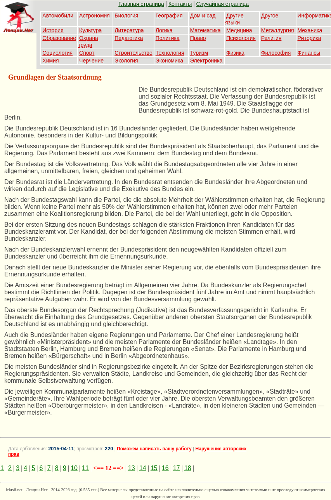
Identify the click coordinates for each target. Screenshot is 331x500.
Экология (126, 60)
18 (187, 468)
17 (176, 468)
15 (154, 468)
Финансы (309, 53)
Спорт (86, 53)
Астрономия (94, 15)
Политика (168, 38)
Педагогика (128, 38)
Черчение (91, 60)
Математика (205, 30)
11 (85, 468)
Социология (57, 53)
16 (165, 468)
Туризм (199, 53)
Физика (235, 53)
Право (198, 38)
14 (142, 468)
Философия (276, 53)
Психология (241, 38)
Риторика (309, 38)
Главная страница (141, 4)
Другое (269, 15)
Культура (90, 30)
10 (74, 468)
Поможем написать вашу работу (154, 448)
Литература (129, 30)
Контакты (180, 4)
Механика (310, 30)
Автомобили (57, 15)
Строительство (133, 53)
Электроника (206, 60)
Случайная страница (222, 4)
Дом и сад (203, 15)
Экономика (169, 60)
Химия (50, 60)
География (169, 15)
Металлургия (277, 30)
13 (131, 468)
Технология (170, 53)
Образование (59, 38)
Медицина (239, 30)
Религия (271, 38)
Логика (164, 30)
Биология (126, 15)
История (52, 30)
